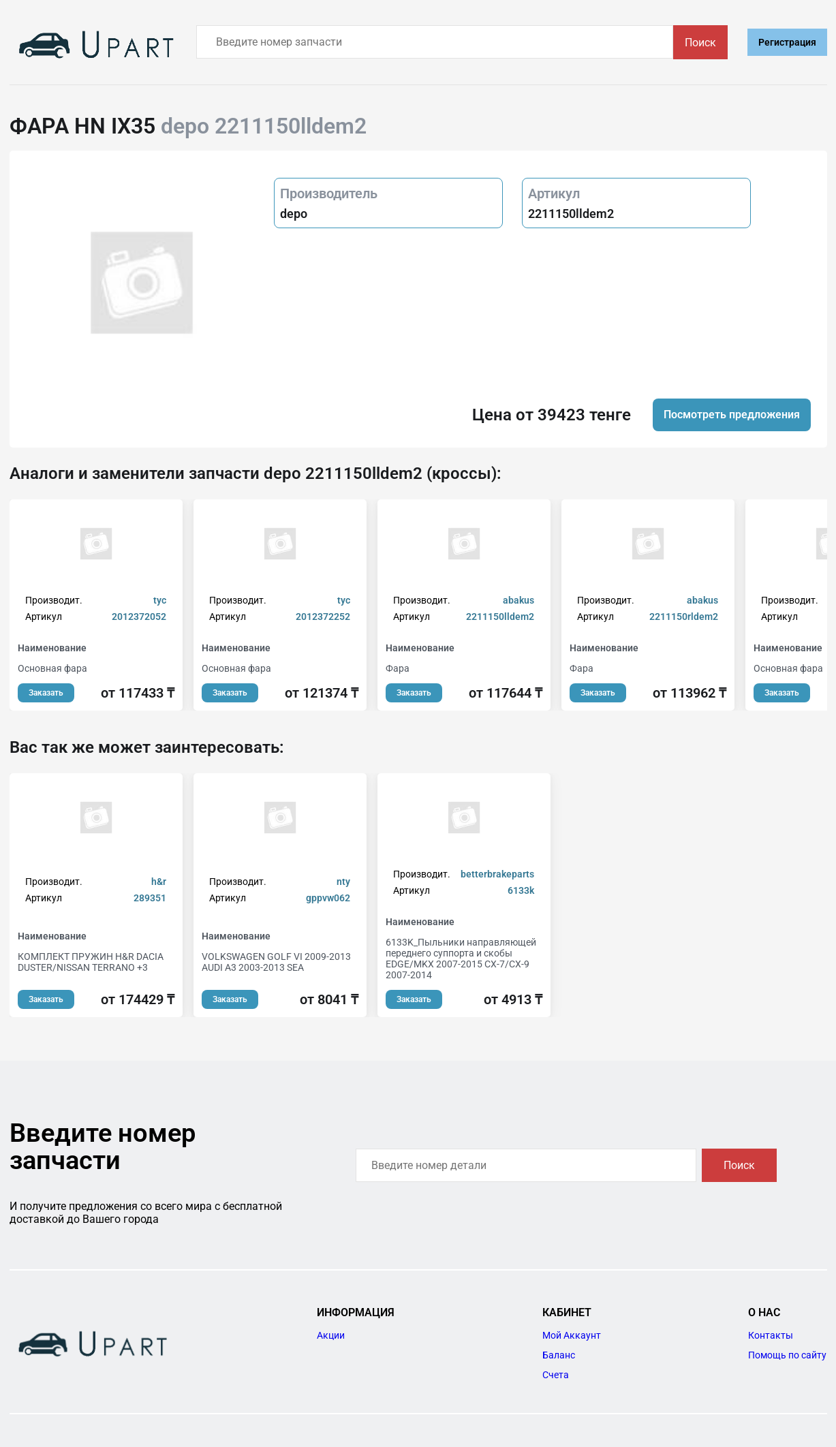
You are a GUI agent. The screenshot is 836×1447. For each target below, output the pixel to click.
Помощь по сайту (787, 1355)
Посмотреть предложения (732, 414)
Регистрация (787, 42)
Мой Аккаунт (571, 1335)
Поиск (700, 42)
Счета (555, 1374)
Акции (331, 1335)
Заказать (46, 693)
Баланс (558, 1355)
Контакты (770, 1335)
